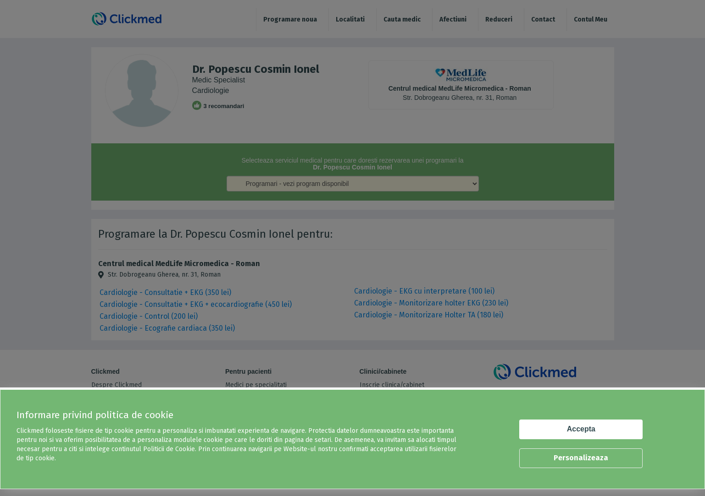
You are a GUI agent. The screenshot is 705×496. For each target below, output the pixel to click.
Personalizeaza (581, 457)
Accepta (581, 429)
